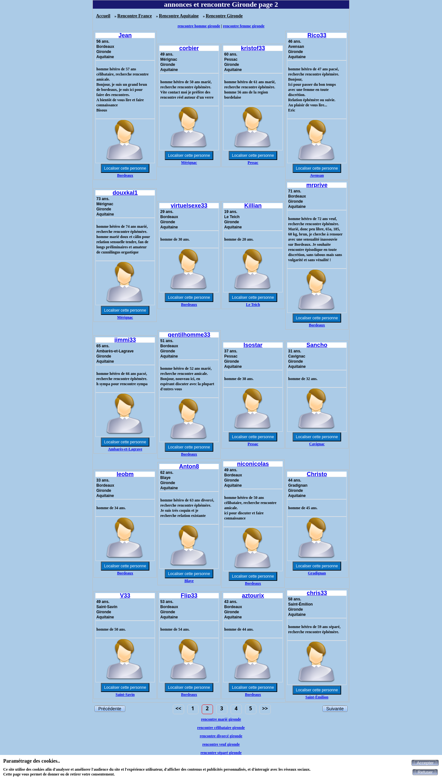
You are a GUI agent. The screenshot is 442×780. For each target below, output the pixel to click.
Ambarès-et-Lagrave (125, 449)
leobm (125, 474)
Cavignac (317, 444)
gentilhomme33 (189, 335)
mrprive (316, 185)
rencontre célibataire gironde (221, 727)
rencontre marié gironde (221, 719)
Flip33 (189, 595)
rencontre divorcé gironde (221, 736)
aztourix (253, 595)
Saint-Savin (125, 694)
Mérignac (189, 162)
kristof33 (253, 48)
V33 (125, 595)
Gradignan (317, 573)
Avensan (317, 175)
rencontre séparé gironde (221, 752)
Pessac (253, 162)
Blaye (189, 581)
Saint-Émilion (316, 697)
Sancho (316, 345)
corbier (189, 48)
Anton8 (189, 466)
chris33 (317, 593)
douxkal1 (124, 193)
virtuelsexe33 (189, 205)
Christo (317, 474)
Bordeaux (125, 175)
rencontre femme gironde (243, 26)
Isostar (252, 345)
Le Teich (253, 304)
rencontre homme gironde (199, 26)
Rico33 (316, 35)
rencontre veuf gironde (221, 744)
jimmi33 (125, 340)
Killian (252, 205)
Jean (125, 35)
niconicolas (253, 464)
